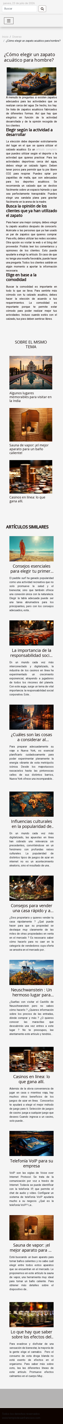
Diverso (17, 36)
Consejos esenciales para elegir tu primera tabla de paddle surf (31, 571)
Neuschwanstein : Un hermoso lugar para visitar (31, 995)
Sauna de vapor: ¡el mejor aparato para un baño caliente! (29, 449)
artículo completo (46, 149)
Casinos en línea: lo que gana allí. (27, 499)
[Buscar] (19, 8)
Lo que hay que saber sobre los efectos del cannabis (31, 1337)
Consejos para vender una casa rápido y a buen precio (31, 910)
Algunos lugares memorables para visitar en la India (30, 397)
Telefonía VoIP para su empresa (31, 1163)
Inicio (5, 36)
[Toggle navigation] (8, 20)
